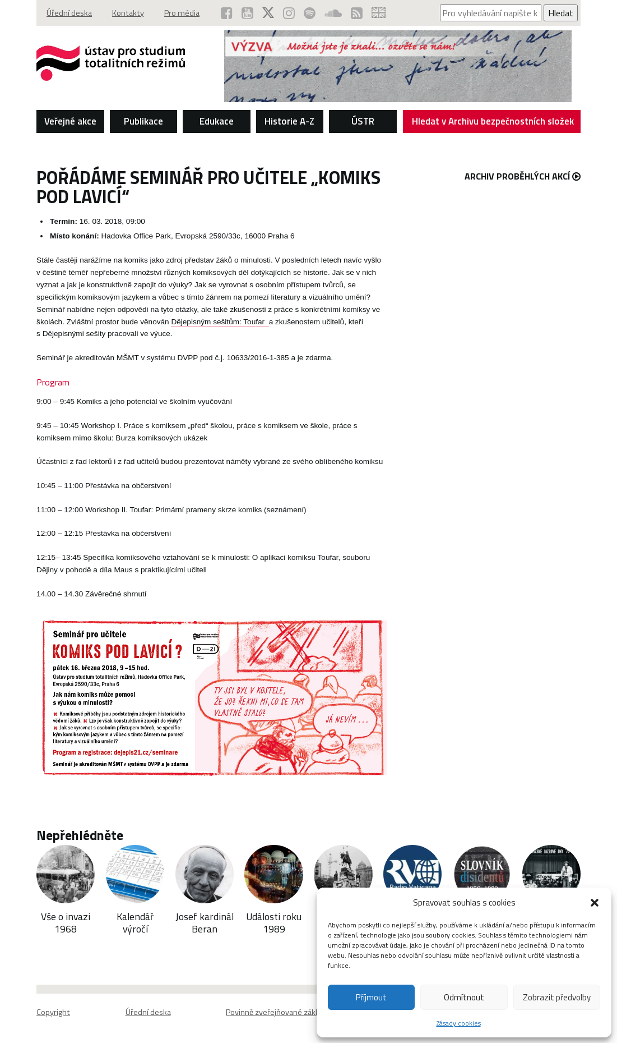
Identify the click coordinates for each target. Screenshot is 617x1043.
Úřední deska (69, 13)
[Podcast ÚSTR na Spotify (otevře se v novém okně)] (309, 13)
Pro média (182, 13)
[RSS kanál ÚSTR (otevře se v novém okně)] (356, 13)
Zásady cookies (459, 1023)
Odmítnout (464, 997)
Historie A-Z (289, 121)
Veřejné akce (70, 121)
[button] (594, 902)
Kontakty (128, 13)
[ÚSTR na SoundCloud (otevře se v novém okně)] (333, 13)
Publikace (143, 121)
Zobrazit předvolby (557, 997)
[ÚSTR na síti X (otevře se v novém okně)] (268, 13)
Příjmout (371, 997)
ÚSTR (362, 121)
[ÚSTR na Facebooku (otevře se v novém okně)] (226, 13)
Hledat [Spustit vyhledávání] (560, 13)
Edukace (217, 121)
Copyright (53, 1012)
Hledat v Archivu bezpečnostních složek (493, 123)
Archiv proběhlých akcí (523, 176)
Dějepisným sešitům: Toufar (219, 322)
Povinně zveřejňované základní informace (297, 1012)
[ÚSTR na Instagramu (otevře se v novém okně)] (289, 13)
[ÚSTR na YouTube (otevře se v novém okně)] (247, 13)
